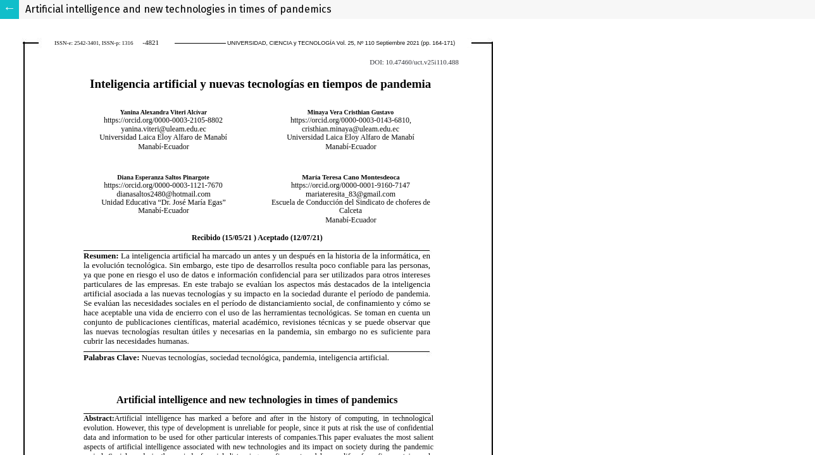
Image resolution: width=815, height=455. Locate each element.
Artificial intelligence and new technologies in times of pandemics (178, 9)
